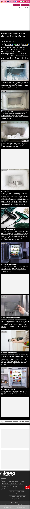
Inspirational (5, 486)
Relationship (14, 483)
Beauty (4, 481)
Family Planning (20, 491)
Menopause (12, 496)
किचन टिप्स (15, 422)
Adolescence (20, 488)
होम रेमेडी (22, 422)
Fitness (22, 481)
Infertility (12, 491)
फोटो (10, 8)
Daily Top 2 (17, 5)
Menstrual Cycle (21, 496)
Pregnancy (12, 488)
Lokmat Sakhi (4, 8)
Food (21, 483)
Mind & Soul (5, 483)
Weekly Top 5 (25, 5)
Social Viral (14, 486)
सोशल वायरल (15, 8)
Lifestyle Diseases (19, 499)
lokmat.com (8, 504)
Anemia (11, 499)
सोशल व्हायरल (8, 422)
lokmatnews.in (21, 504)
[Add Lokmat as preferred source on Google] (9, 44)
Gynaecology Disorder (15, 494)
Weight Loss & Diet (13, 481)
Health (4, 489)
